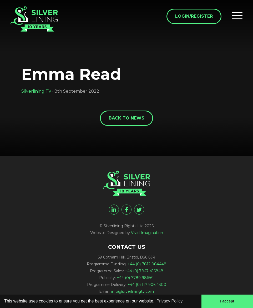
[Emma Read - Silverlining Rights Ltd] (34, 19)
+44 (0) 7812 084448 (147, 264)
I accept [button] (227, 301)
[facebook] (126, 210)
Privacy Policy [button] (169, 301)
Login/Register (194, 16)
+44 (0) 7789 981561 (135, 277)
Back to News (126, 118)
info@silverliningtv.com (132, 291)
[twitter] (139, 210)
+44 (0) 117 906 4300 (147, 284)
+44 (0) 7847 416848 (144, 271)
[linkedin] (114, 210)
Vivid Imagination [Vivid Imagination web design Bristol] (147, 232)
